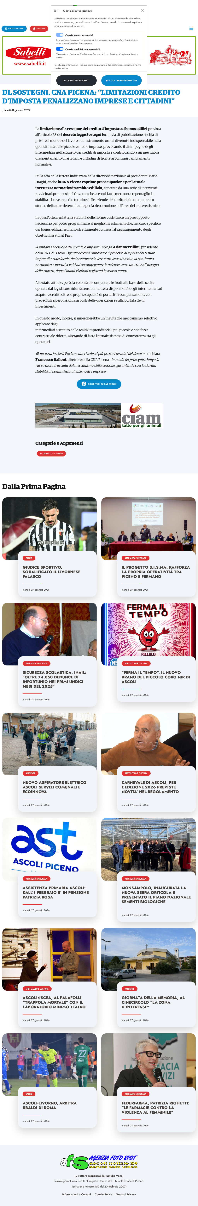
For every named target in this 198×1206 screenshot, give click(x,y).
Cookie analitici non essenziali (82, 49)
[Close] (142, 11)
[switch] (59, 49)
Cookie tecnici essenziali (79, 35)
